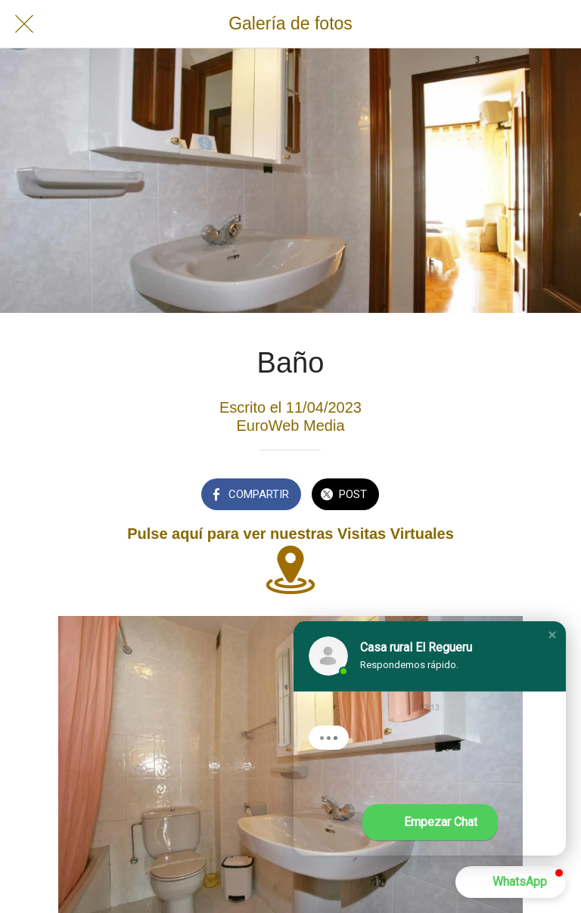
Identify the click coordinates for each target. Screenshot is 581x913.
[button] (552, 634)
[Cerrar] (24, 24)
